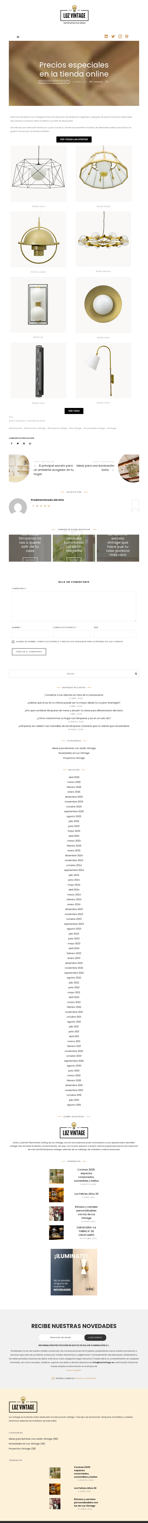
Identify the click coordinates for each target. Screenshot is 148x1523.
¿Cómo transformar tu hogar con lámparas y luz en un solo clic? (74, 718)
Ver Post (30, 560)
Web (96, 627)
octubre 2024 (74, 865)
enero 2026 (74, 791)
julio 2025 (74, 821)
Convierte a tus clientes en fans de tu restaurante (74, 695)
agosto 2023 (74, 928)
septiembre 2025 (74, 811)
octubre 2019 (74, 1095)
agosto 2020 (74, 1065)
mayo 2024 (74, 884)
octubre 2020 (74, 1055)
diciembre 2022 (74, 963)
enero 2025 (74, 850)
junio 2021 (74, 1031)
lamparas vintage (58, 428)
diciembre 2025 (74, 796)
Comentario (19, 588)
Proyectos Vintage (74, 758)
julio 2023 (74, 933)
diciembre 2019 (74, 1085)
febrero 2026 (74, 787)
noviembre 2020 (74, 1051)
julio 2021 (74, 1026)
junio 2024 (74, 879)
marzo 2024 (74, 894)
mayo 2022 (74, 992)
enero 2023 (74, 958)
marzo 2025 (74, 840)
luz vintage (76, 428)
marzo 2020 (74, 1075)
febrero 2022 (74, 1007)
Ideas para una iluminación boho (106, 467)
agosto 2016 (74, 1104)
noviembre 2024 (74, 860)
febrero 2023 (74, 953)
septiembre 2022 (74, 972)
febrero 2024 (74, 899)
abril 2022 (74, 997)
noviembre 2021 (74, 1012)
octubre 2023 (74, 919)
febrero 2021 (74, 1046)
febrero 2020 (74, 1080)
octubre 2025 (74, 806)
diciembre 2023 (74, 909)
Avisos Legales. (74, 1370)
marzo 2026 (74, 782)
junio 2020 (74, 1070)
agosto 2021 (74, 1021)
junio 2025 (74, 826)
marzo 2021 (74, 1041)
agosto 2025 (74, 816)
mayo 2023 (74, 943)
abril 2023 (74, 948)
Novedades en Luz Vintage (54, 82)
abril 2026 (74, 777)
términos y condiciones (85, 1378)
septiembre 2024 (74, 870)
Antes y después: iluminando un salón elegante (74, 542)
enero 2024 (74, 904)
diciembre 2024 (74, 855)
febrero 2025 (74, 845)
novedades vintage (95, 428)
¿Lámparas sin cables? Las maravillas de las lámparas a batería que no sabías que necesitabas (74, 726)
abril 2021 (74, 1036)
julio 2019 (74, 1100)
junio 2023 (74, 938)
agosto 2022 (74, 977)
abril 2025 (74, 835)
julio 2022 (74, 982)
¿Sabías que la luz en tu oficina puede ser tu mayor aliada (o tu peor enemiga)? (74, 702)
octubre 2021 (74, 1016)
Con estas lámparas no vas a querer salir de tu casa (30, 542)
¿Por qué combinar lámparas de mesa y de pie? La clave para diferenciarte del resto (74, 710)
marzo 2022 (74, 1002)
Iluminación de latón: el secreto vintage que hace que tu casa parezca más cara (118, 542)
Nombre (17, 627)
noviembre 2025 (74, 801)
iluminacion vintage (36, 428)
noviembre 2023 (74, 914)
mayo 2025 (74, 831)
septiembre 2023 (74, 924)
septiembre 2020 (74, 1060)
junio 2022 (74, 987)
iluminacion (16, 428)
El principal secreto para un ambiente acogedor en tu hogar (41, 469)
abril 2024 (74, 889)
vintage (112, 428)
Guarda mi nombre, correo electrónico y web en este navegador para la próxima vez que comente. (69, 641)
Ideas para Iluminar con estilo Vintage (74, 748)
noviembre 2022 (74, 967)
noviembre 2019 (74, 1090)
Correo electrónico (65, 627)
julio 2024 (74, 875)
